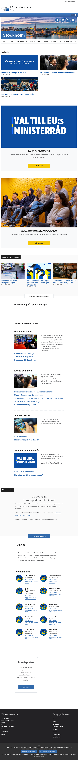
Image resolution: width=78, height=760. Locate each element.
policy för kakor (68, 754)
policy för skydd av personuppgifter (53, 754)
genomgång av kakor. (39, 756)
